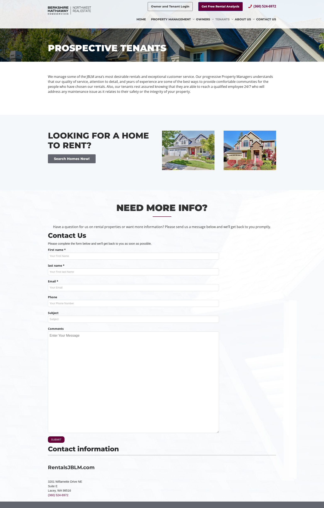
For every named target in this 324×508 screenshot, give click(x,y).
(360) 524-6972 (264, 6)
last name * (56, 265)
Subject (53, 313)
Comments (56, 329)
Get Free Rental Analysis (220, 6)
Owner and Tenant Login (170, 6)
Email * (53, 281)
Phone (52, 297)
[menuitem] (143, 19)
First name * (57, 250)
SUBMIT (56, 439)
